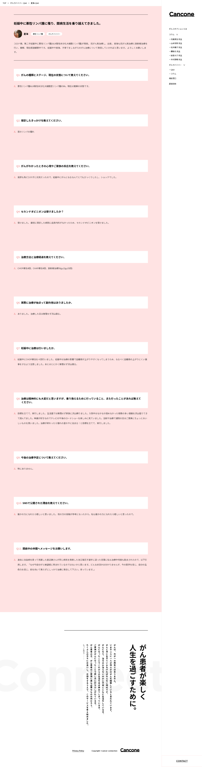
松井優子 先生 (175, 47)
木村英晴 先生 (175, 59)
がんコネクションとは (178, 29)
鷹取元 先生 (174, 51)
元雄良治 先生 (175, 39)
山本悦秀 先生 (175, 43)
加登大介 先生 (175, 55)
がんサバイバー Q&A (18, 3)
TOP (4, 3)
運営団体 (172, 83)
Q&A (172, 69)
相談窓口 (172, 78)
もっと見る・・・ (83, 652)
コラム (172, 73)
